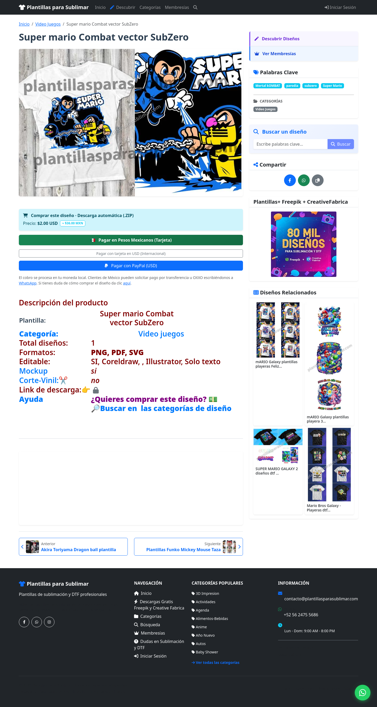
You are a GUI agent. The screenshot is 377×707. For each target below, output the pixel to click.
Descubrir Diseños (277, 39)
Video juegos (161, 334)
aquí (127, 283)
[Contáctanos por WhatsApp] (36, 622)
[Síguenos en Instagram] (49, 622)
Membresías (177, 7)
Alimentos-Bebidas (210, 618)
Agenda (200, 610)
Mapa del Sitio (290, 654)
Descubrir (122, 7)
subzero (310, 85)
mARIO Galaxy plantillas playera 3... (328, 419)
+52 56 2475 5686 (301, 615)
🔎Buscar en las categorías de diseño (161, 408)
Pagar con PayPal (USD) (131, 266)
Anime (199, 626)
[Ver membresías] (303, 244)
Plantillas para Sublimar (54, 7)
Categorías (150, 7)
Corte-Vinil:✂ (43, 380)
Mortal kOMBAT (268, 85)
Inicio (100, 7)
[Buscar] (195, 7)
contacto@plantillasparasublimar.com (321, 599)
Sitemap (351, 688)
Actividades (203, 601)
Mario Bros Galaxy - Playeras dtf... (324, 507)
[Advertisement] (131, 488)
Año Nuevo (203, 635)
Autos (199, 643)
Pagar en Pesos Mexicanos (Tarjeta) (131, 240)
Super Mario (332, 85)
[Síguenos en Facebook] (24, 622)
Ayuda (31, 399)
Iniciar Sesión (340, 7)
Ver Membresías (275, 53)
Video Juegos (48, 24)
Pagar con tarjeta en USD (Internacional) (130, 253)
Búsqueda (147, 625)
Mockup (33, 371)
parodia (292, 85)
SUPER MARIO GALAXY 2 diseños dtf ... (277, 471)
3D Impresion (205, 593)
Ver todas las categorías (216, 662)
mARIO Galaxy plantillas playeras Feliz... (276, 364)
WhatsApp (27, 283)
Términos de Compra (296, 647)
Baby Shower (205, 651)
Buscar (341, 144)
